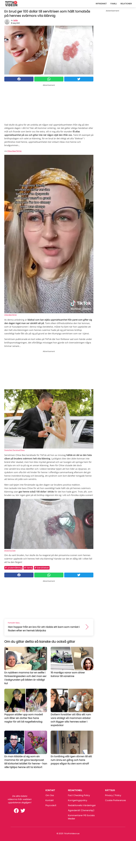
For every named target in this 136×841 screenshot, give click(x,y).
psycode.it (50, 805)
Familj (113, 3)
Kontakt (49, 800)
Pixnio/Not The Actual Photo (14, 450)
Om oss (49, 795)
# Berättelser (42, 567)
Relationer (126, 3)
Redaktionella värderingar (82, 805)
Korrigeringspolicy (77, 800)
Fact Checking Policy (79, 795)
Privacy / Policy (113, 795)
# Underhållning (13, 567)
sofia (15, 20)
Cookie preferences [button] (115, 800)
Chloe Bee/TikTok (14, 151)
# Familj (28, 567)
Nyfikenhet (101, 3)
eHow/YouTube (9, 550)
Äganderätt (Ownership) (81, 810)
